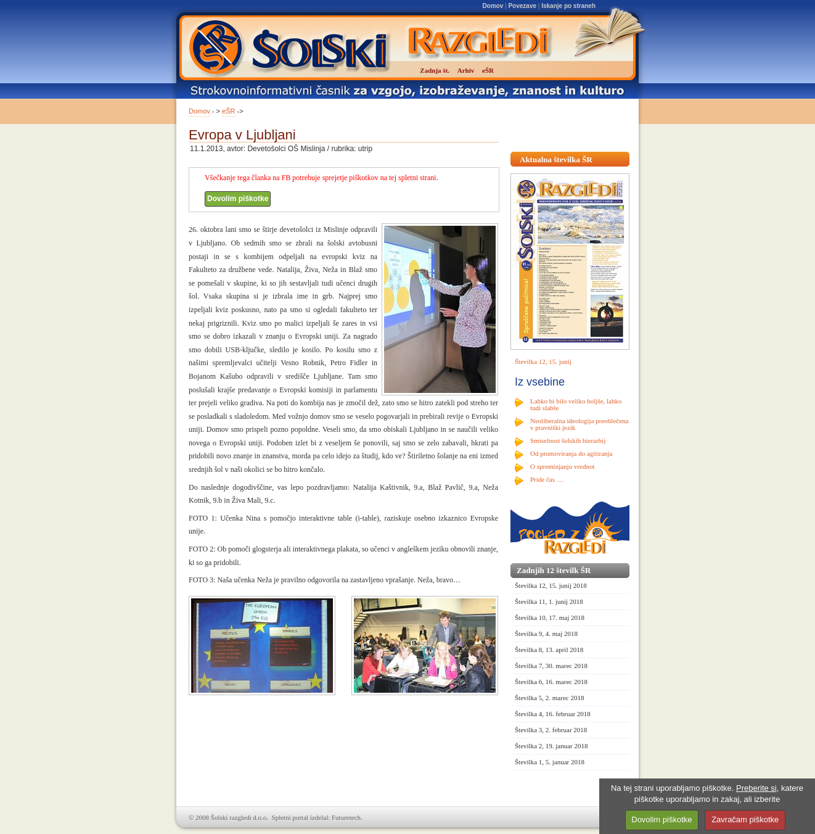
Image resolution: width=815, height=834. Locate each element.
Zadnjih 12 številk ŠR (554, 570)
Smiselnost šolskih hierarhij (567, 440)
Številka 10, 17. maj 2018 (549, 617)
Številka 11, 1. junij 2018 (549, 601)
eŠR (228, 111)
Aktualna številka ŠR (556, 159)
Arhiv (466, 70)
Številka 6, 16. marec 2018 (551, 681)
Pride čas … (546, 479)
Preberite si (756, 788)
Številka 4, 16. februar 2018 (553, 713)
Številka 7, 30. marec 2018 (551, 665)
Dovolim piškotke (237, 198)
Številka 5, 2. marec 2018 (549, 697)
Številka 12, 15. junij (543, 361)
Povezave (522, 5)
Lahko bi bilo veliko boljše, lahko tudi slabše (575, 404)
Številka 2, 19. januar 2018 (551, 745)
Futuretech (346, 817)
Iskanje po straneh (568, 5)
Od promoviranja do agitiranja (571, 453)
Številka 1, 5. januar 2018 (549, 762)
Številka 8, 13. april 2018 (549, 649)
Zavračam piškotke (745, 819)
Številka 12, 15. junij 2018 (551, 585)
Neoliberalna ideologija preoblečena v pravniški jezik (579, 424)
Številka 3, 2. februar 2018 (551, 729)
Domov (492, 5)
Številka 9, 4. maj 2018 (546, 633)
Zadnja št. (434, 70)
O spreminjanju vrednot (562, 466)
